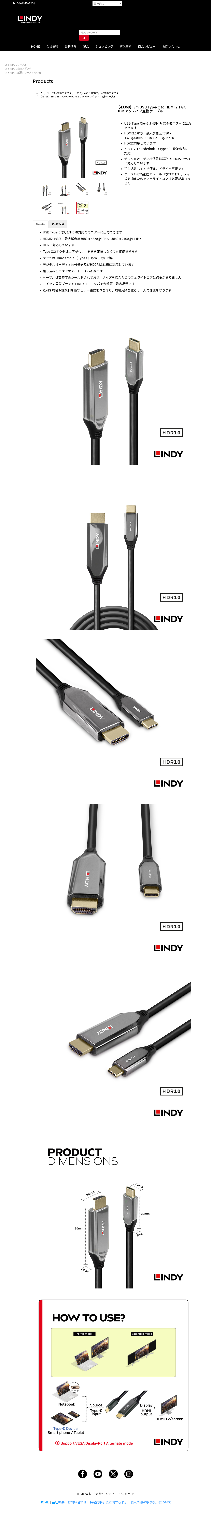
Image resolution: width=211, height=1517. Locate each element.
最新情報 (71, 46)
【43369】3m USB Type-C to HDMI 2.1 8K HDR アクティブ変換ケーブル (77, 96)
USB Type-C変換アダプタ (18, 68)
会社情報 (52, 46)
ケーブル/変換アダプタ (59, 93)
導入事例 (126, 46)
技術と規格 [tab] (58, 224)
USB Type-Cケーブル (16, 64)
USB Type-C (81, 93)
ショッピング (104, 46)
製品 (86, 46)
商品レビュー (147, 46)
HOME (35, 46)
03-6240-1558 (26, 3)
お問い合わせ (171, 46)
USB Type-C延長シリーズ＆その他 (23, 72)
